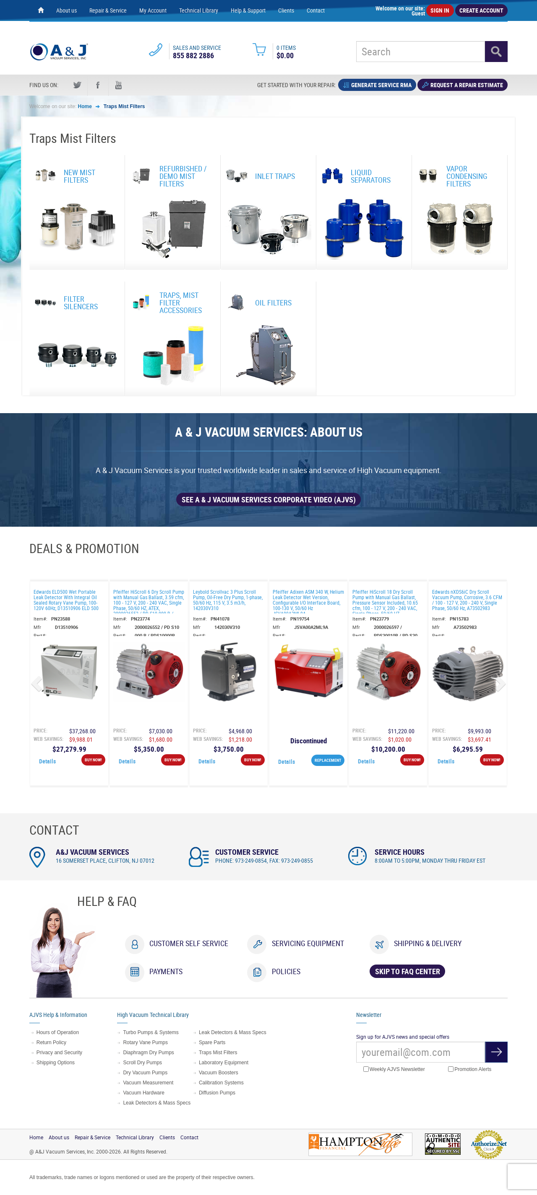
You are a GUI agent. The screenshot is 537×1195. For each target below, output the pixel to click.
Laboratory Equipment (223, 1063)
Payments (165, 971)
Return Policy (51, 1042)
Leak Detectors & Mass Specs (156, 1103)
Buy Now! (93, 760)
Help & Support (248, 10)
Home (85, 106)
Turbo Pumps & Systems (150, 1032)
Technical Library (198, 10)
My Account (153, 10)
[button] (37, 683)
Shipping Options (55, 1063)
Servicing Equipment (308, 943)
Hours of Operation (57, 1032)
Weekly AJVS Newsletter (394, 1069)
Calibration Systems (221, 1083)
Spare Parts (212, 1042)
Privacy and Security (59, 1052)
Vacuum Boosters (218, 1073)
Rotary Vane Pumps (145, 1042)
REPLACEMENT (328, 760)
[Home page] (40, 10)
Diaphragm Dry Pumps (148, 1052)
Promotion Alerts (469, 1069)
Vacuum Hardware (143, 1093)
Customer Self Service (188, 943)
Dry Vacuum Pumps (145, 1073)
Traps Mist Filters (124, 106)
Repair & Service (108, 10)
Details (47, 761)
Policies (286, 971)
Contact (316, 10)
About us (66, 10)
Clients (286, 10)
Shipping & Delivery (427, 943)
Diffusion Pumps (217, 1093)
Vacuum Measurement (148, 1083)
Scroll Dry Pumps (142, 1063)
